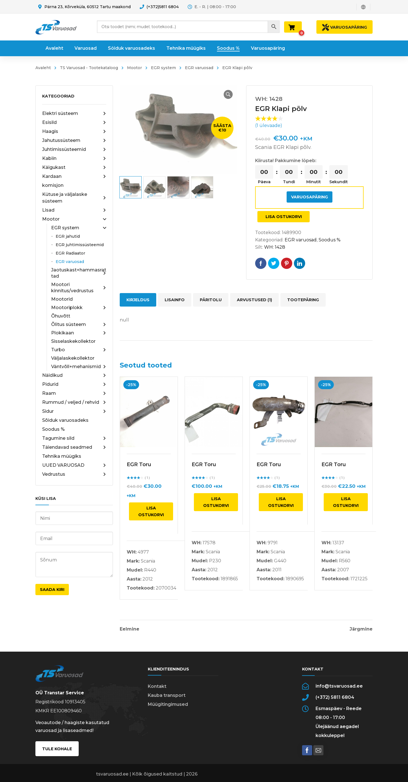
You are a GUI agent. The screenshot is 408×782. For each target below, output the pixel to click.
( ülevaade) (268, 125)
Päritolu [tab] (211, 299)
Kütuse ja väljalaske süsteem (74, 198)
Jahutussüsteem (74, 140)
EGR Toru (139, 464)
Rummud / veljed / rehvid (74, 402)
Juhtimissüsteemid (74, 149)
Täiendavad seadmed (74, 447)
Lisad (74, 210)
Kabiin (74, 158)
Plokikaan (78, 333)
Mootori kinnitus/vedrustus (78, 287)
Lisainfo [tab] (175, 299)
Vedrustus (74, 474)
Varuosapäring (309, 197)
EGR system (163, 67)
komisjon (53, 185)
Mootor (134, 67)
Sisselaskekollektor (73, 341)
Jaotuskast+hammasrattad (78, 273)
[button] (228, 94)
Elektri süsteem (74, 113)
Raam (74, 393)
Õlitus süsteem (78, 324)
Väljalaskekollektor (72, 358)
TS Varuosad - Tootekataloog (89, 67)
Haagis (74, 131)
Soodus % (53, 429)
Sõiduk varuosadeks (65, 420)
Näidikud (74, 375)
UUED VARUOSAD (74, 465)
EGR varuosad (199, 67)
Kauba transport (166, 695)
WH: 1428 (274, 247)
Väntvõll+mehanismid (78, 367)
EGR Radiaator (70, 253)
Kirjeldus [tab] (137, 299)
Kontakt (157, 686)
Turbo (78, 350)
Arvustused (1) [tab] (254, 299)
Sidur (74, 411)
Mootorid (62, 299)
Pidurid (74, 384)
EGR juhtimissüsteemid (80, 244)
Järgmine (361, 629)
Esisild (74, 122)
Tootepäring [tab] (303, 299)
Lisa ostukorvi (284, 216)
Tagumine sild (74, 438)
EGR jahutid (68, 236)
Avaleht (43, 67)
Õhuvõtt (60, 316)
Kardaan (74, 176)
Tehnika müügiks (61, 456)
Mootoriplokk (78, 308)
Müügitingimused (168, 704)
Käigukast (74, 167)
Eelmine (129, 629)
